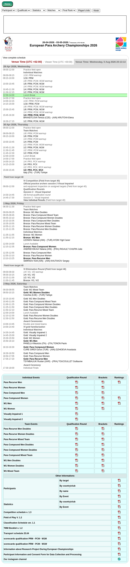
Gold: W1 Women (31, 338)
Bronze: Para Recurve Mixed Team (39, 223)
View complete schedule (14, 58)
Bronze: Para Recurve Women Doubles (41, 226)
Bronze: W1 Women (32, 235)
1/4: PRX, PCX (30, 164)
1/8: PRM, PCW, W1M (33, 84)
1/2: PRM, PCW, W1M (33, 92)
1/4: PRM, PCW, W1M (33, 89)
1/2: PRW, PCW (30, 153)
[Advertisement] (65, 24)
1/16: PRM (28, 78)
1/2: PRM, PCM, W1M (33, 147)
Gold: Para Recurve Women (36, 356)
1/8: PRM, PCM (30, 136)
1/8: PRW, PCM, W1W (33, 109)
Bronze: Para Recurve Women (37, 255)
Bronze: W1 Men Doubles (35, 212)
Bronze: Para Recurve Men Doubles (40, 229)
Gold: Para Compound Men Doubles (40, 307)
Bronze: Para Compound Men (37, 253)
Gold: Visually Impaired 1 (35, 332)
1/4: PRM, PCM (30, 142)
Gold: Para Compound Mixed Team (39, 301)
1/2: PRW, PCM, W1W (33, 121)
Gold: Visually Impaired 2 (35, 335)
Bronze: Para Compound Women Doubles (43, 218)
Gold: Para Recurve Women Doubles (40, 315)
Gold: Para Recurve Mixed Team (38, 310)
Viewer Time (58, 62)
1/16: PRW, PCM (31, 104)
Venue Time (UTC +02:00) (26, 61)
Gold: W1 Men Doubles (34, 298)
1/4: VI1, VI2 (29, 275)
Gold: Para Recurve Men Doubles (39, 318)
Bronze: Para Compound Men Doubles (41, 221)
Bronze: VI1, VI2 (31, 280)
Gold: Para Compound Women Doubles (41, 304)
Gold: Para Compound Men (36, 353)
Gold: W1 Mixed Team (33, 290)
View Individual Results (34, 200)
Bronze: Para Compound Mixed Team (40, 215)
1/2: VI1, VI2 (29, 277)
